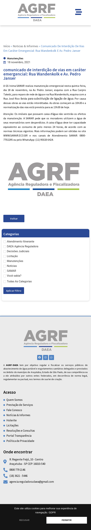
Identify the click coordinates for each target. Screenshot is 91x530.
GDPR (52, 512)
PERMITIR (67, 520)
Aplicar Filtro (13, 290)
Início (6, 46)
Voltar (14, 218)
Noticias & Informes (25, 46)
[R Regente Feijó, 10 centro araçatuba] (45, 497)
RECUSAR (24, 520)
